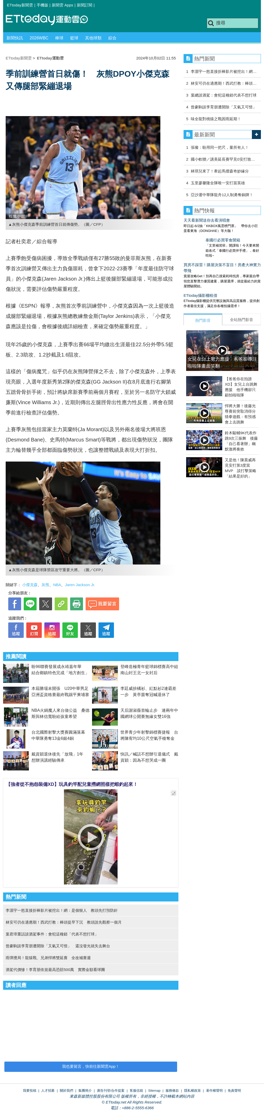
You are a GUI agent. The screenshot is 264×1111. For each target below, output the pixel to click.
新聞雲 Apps (62, 5)
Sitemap (154, 1090)
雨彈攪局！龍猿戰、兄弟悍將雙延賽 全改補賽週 (48, 958)
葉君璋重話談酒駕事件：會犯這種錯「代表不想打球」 (52, 934)
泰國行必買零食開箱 (201, 240)
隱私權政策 (192, 1090)
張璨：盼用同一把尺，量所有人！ (220, 147)
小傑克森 (30, 585)
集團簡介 (85, 1090)
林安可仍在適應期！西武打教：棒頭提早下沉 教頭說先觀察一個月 (64, 922)
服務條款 (172, 1090)
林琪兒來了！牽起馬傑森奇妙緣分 (220, 171)
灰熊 (45, 585)
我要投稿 (29, 1090)
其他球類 (93, 38)
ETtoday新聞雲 (20, 5)
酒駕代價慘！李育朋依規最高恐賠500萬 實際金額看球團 (55, 969)
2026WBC (39, 38)
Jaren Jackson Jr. (80, 585)
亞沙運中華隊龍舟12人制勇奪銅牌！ (222, 195)
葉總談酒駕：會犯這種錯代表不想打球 (224, 95)
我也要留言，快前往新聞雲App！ (90, 1066)
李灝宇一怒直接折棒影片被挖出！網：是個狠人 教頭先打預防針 (62, 910)
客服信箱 (136, 1090)
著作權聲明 (214, 1090)
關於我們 (66, 1090)
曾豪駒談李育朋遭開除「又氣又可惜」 (224, 107)
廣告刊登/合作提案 (111, 1090)
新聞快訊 (14, 38)
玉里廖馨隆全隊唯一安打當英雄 (218, 183)
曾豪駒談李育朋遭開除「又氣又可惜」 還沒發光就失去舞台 (58, 946)
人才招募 (48, 1090)
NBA (57, 585)
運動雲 (51, 20)
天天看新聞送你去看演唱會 (207, 220)
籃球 (74, 38)
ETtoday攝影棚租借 (200, 290)
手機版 (42, 5)
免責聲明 (234, 1090)
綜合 (112, 38)
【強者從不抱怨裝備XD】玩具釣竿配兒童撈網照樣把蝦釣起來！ (72, 784)
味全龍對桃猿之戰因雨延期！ (216, 119)
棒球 (59, 38)
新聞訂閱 (84, 5)
